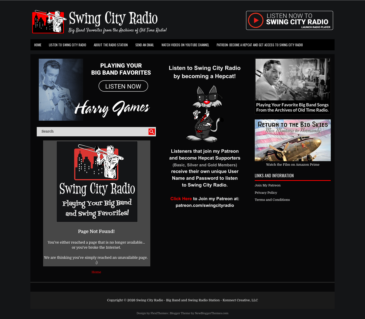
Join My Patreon (268, 185)
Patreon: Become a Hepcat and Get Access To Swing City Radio (260, 44)
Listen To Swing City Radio (67, 44)
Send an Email (144, 44)
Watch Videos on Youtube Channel (185, 44)
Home (37, 44)
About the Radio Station (111, 44)
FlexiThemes (159, 313)
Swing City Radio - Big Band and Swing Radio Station (178, 300)
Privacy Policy (266, 193)
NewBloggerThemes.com (211, 313)
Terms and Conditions (272, 200)
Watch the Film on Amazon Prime (293, 164)
